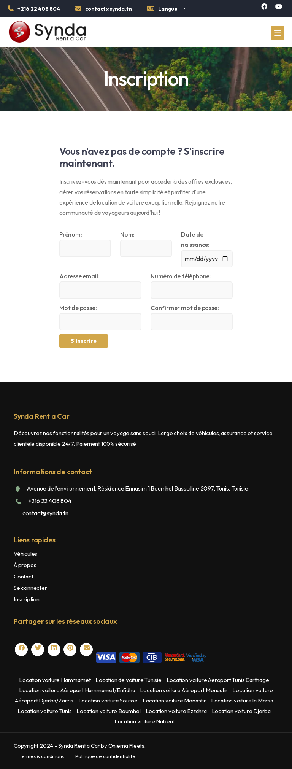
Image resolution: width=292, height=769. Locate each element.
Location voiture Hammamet (54, 679)
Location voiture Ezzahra (176, 711)
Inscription (27, 599)
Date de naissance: (195, 239)
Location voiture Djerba (241, 711)
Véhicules (25, 553)
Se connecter (30, 587)
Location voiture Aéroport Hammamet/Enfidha (77, 690)
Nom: (127, 234)
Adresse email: (79, 276)
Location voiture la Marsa (242, 700)
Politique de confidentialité (105, 756)
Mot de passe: (78, 307)
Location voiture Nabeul (144, 721)
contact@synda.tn (44, 513)
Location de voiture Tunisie (128, 679)
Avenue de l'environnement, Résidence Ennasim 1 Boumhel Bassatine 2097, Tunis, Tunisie (136, 488)
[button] (166, 9)
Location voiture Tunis (44, 711)
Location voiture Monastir (174, 700)
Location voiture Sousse (108, 700)
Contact (23, 576)
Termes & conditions (41, 756)
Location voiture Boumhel (108, 711)
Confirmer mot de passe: (185, 307)
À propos (25, 565)
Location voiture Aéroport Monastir (183, 690)
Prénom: (70, 234)
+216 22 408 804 (49, 501)
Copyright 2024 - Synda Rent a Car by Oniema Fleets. (80, 745)
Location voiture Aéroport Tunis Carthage (218, 679)
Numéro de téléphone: (181, 276)
